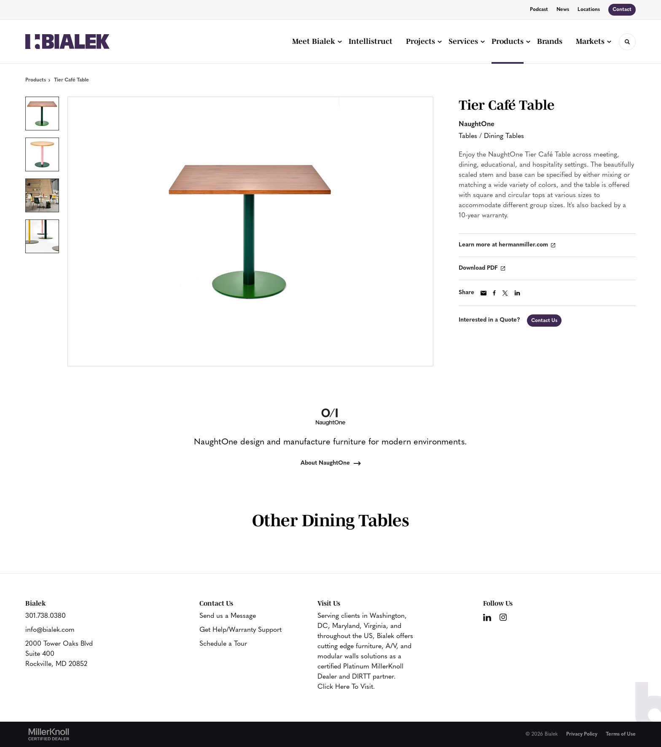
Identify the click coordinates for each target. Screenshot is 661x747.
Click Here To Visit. (346, 687)
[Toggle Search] (627, 41)
